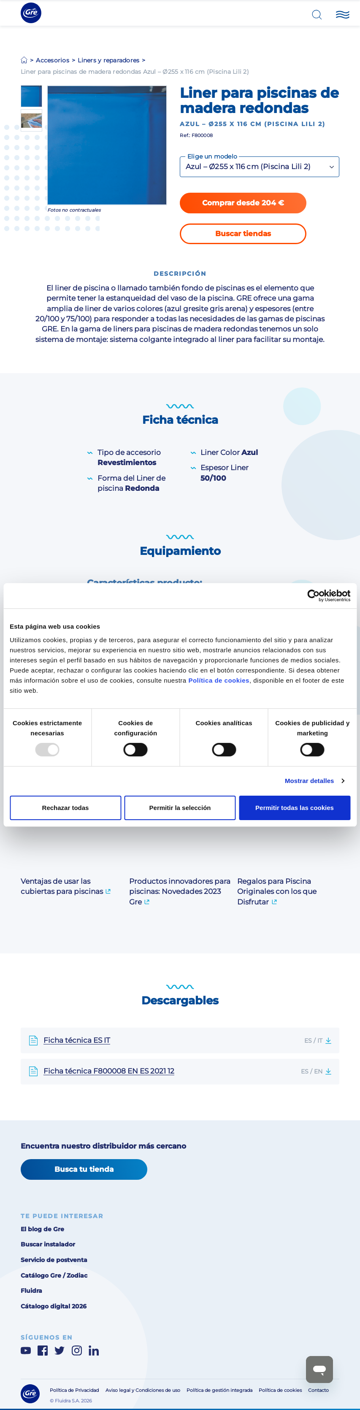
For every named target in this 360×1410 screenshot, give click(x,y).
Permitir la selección (180, 807)
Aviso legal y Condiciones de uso (143, 1390)
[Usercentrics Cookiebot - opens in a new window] (313, 595)
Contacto (318, 1390)
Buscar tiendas (243, 233)
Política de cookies (218, 679)
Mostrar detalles (309, 780)
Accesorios (52, 60)
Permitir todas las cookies (294, 807)
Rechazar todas (65, 807)
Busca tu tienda (84, 1169)
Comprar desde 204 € (243, 203)
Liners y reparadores (108, 60)
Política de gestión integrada (219, 1390)
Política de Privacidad (74, 1390)
